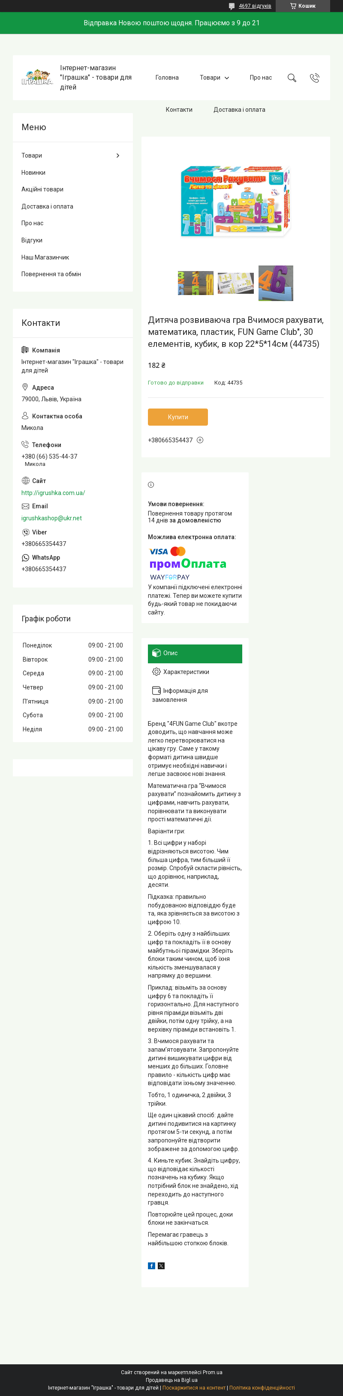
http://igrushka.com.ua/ (53, 492)
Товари (210, 77)
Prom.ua (213, 1372)
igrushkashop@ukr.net (51, 518)
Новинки (33, 172)
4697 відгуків (255, 6)
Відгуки (31, 240)
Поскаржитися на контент (194, 1388)
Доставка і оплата (239, 109)
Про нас (261, 77)
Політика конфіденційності (262, 1388)
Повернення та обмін (51, 274)
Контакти (179, 109)
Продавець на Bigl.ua (172, 1380)
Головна (167, 77)
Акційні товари (42, 189)
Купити (178, 417)
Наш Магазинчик (45, 257)
